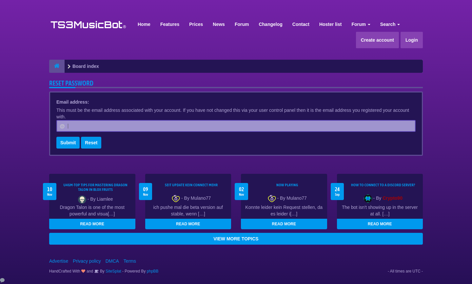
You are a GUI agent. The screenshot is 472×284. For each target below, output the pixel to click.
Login (411, 40)
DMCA (112, 261)
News (219, 24)
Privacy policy (87, 261)
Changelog (270, 24)
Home (144, 24)
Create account (377, 40)
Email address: (72, 102)
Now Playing (287, 185)
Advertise (58, 261)
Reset (91, 142)
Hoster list (330, 24)
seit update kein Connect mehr (191, 185)
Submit (68, 142)
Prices (196, 24)
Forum (242, 24)
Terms (130, 261)
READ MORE (92, 224)
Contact (300, 24)
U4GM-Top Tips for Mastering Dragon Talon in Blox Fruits (95, 187)
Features (169, 24)
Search (390, 24)
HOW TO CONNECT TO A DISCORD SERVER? (383, 185)
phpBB (153, 271)
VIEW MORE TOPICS (235, 238)
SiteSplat (113, 271)
